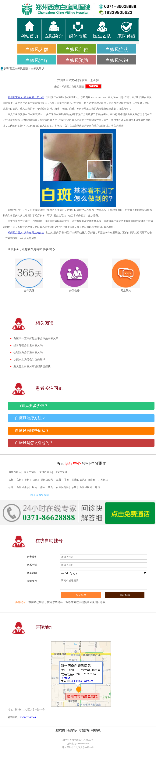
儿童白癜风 (61, 472)
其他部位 (103, 479)
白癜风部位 (77, 49)
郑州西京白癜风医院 (16, 68)
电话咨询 (84, 730)
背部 (19, 479)
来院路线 (96, 730)
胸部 (27, 479)
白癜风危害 (62, 487)
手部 (66, 479)
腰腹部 (91, 479)
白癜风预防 (77, 60)
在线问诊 (72, 730)
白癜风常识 (116, 60)
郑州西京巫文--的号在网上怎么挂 (26, 97)
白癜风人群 (36, 49)
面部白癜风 (78, 479)
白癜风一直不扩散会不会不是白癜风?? (35, 338)
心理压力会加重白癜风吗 (28, 352)
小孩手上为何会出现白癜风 (29, 359)
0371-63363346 (28, 717)
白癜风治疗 (36, 60)
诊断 (74, 487)
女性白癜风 (45, 472)
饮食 (50, 487)
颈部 (35, 479)
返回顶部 (60, 730)
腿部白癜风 (47, 479)
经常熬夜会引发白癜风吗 (28, 345)
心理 (11, 487)
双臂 (58, 479)
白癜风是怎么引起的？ (34, 443)
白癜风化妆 (23, 487)
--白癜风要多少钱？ (31, 406)
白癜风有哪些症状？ (32, 431)
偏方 (42, 487)
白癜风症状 (116, 49)
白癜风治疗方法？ (30, 418)
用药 (34, 487)
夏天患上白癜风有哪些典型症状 (32, 366)
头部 (11, 479)
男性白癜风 (15, 472)
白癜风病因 (86, 487)
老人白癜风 (30, 472)
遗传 (97, 487)
